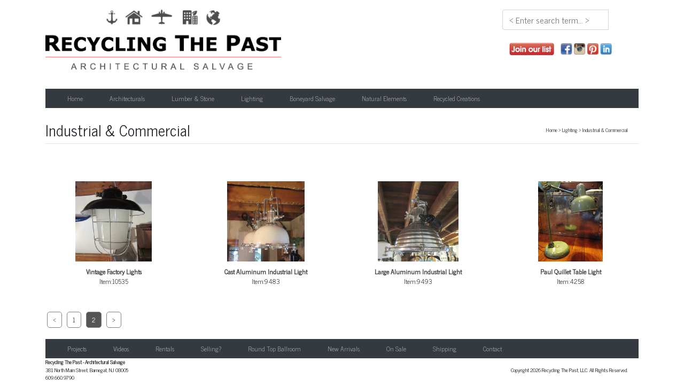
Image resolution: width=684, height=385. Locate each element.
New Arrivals (344, 348)
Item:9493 (418, 234)
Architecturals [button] (127, 98)
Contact (492, 348)
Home (75, 98)
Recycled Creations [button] (456, 98)
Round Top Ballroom (274, 348)
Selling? (211, 348)
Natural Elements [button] (384, 98)
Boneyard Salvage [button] (312, 98)
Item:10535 (114, 234)
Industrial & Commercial (605, 130)
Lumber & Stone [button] (193, 98)
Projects (77, 348)
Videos (121, 348)
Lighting (570, 130)
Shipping (444, 348)
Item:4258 (570, 234)
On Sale (396, 348)
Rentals (165, 348)
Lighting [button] (252, 98)
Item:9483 (266, 234)
